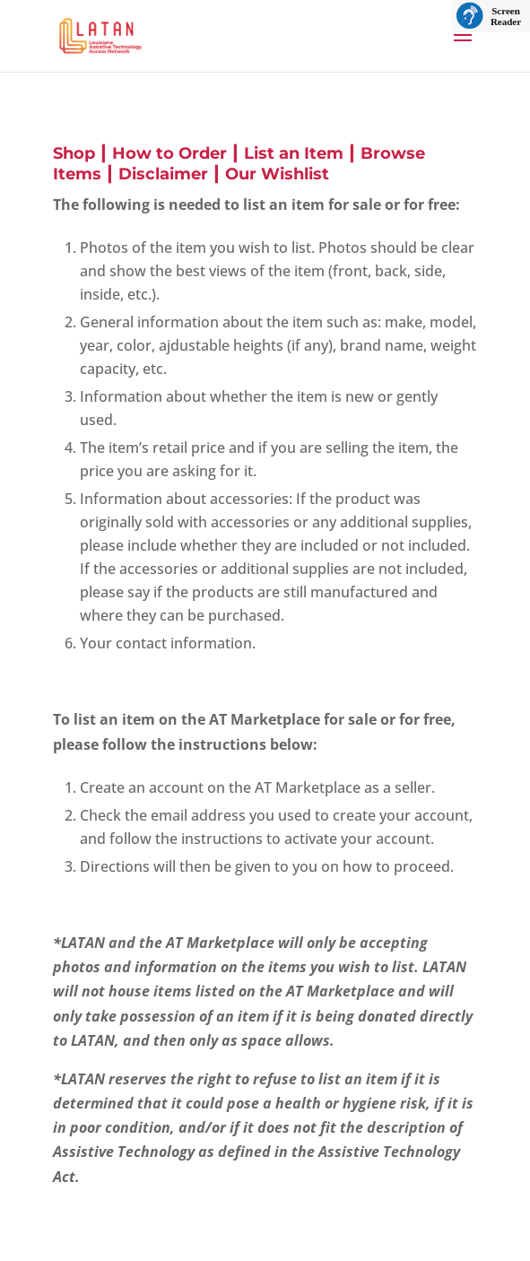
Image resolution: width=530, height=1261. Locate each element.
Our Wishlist (277, 174)
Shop (74, 153)
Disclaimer (163, 174)
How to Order (169, 153)
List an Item (293, 153)
